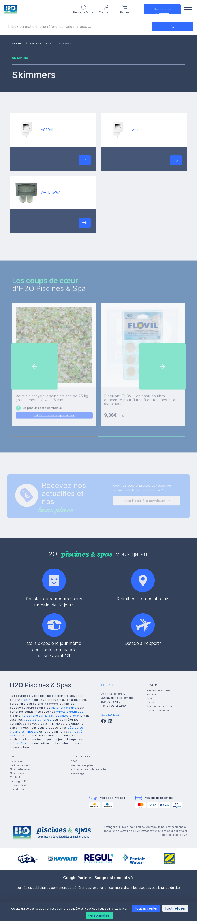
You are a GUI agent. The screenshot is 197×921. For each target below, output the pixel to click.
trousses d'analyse (38, 719)
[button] (84, 160)
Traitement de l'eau (159, 706)
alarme (29, 699)
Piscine (151, 694)
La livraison (17, 761)
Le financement (20, 765)
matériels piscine (64, 707)
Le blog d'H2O (19, 781)
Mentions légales (82, 765)
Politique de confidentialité (88, 769)
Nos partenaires (20, 769)
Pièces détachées (159, 690)
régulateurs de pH (68, 715)
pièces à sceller (22, 743)
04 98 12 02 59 (116, 705)
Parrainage (78, 773)
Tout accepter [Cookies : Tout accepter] (146, 908)
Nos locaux (17, 773)
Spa (149, 698)
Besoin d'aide (19, 785)
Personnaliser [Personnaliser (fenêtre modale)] (99, 915)
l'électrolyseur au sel (37, 715)
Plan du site (17, 789)
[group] (27, 858)
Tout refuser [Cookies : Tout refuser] (175, 908)
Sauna (151, 702)
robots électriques (69, 711)
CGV (74, 761)
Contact (15, 777)
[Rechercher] (77, 26)
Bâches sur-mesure (159, 710)
